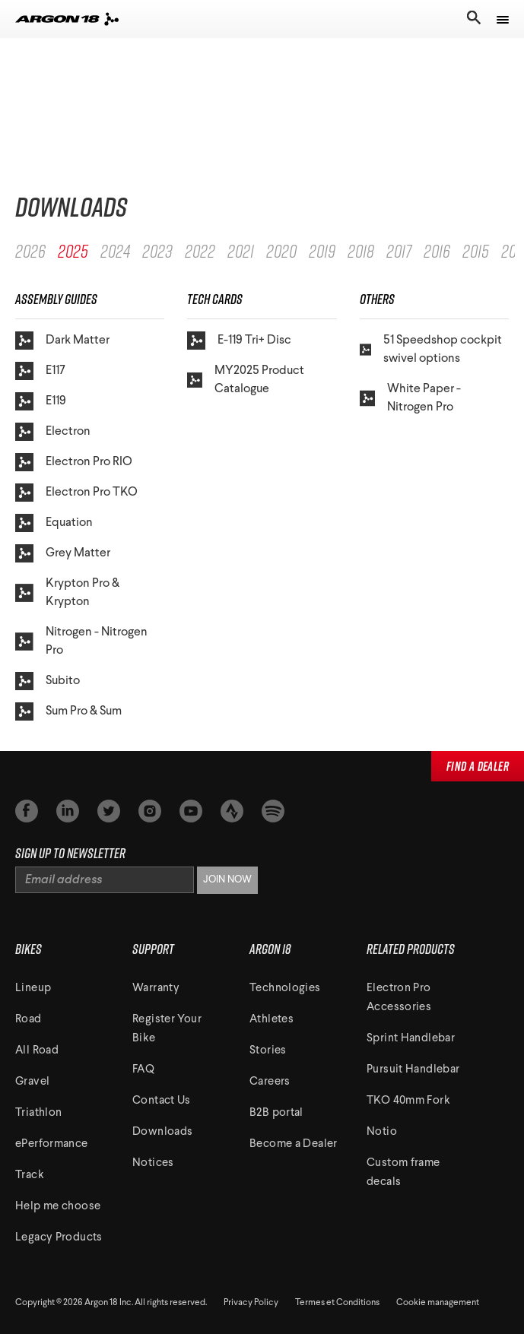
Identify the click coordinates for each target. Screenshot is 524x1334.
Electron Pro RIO (73, 462)
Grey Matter (62, 553)
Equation (54, 523)
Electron (53, 432)
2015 (475, 251)
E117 (40, 371)
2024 (115, 251)
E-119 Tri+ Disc (239, 340)
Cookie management (437, 1302)
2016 (437, 251)
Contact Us (161, 1101)
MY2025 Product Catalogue (245, 380)
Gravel (32, 1082)
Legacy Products (59, 1238)
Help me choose (57, 1206)
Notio (382, 1132)
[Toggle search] (472, 19)
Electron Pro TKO (76, 492)
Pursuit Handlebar (413, 1070)
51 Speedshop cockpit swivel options (431, 349)
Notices (153, 1163)
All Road (37, 1051)
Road (28, 1019)
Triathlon (38, 1113)
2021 (240, 251)
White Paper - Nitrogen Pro (411, 398)
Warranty (155, 988)
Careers (270, 1082)
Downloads (162, 1132)
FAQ (143, 1070)
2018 (361, 251)
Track (29, 1175)
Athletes (271, 1019)
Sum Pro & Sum (68, 711)
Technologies (285, 988)
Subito (47, 681)
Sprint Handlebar (411, 1038)
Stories (268, 1051)
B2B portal (276, 1113)
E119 (40, 401)
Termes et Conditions (337, 1302)
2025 (73, 251)
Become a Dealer (293, 1144)
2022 (200, 251)
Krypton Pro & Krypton (67, 593)
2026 (30, 251)
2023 (157, 251)
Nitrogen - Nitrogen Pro (81, 641)
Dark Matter (62, 340)
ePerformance (51, 1144)
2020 (281, 251)
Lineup (33, 988)
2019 (322, 251)
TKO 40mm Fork (408, 1101)
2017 (398, 251)
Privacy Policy (251, 1302)
